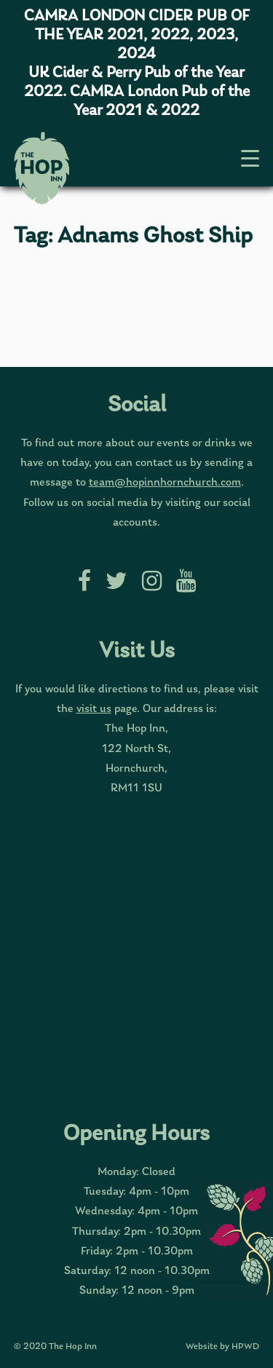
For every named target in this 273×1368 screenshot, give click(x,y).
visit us (93, 709)
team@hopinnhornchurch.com (165, 483)
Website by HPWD (222, 1346)
